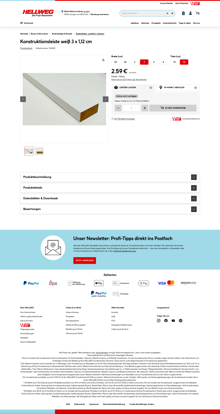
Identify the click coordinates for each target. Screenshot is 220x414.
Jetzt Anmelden (85, 261)
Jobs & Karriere (181, 3)
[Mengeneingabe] (131, 108)
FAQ (113, 321)
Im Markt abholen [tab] (179, 88)
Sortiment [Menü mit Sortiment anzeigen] (26, 24)
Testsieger (24, 338)
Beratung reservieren (99, 14)
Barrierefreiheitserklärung (114, 403)
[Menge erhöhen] (144, 108)
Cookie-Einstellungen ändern (142, 403)
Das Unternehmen (27, 312)
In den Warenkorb (173, 108)
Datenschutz (79, 403)
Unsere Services (72, 312)
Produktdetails (26, 48)
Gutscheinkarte (169, 25)
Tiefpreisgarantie (27, 329)
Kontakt (114, 312)
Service (196, 25)
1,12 (125, 62)
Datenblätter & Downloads (110, 198)
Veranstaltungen (27, 333)
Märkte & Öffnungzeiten (76, 325)
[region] (64, 106)
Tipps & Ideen (185, 25)
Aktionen (145, 25)
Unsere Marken (166, 3)
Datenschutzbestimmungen (124, 251)
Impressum (94, 403)
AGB (113, 316)
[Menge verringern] (118, 108)
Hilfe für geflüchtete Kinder (31, 316)
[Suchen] (172, 13)
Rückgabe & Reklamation (121, 325)
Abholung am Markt (74, 333)
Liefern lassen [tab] (134, 88)
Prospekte (156, 25)
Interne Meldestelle (28, 342)
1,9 (115, 62)
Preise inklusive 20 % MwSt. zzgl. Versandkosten (129, 79)
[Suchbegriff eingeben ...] (147, 13)
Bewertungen (110, 209)
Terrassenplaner (72, 321)
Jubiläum (135, 25)
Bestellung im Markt (74, 329)
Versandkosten (102, 353)
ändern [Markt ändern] (87, 11)
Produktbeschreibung (110, 177)
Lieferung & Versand (119, 329)
